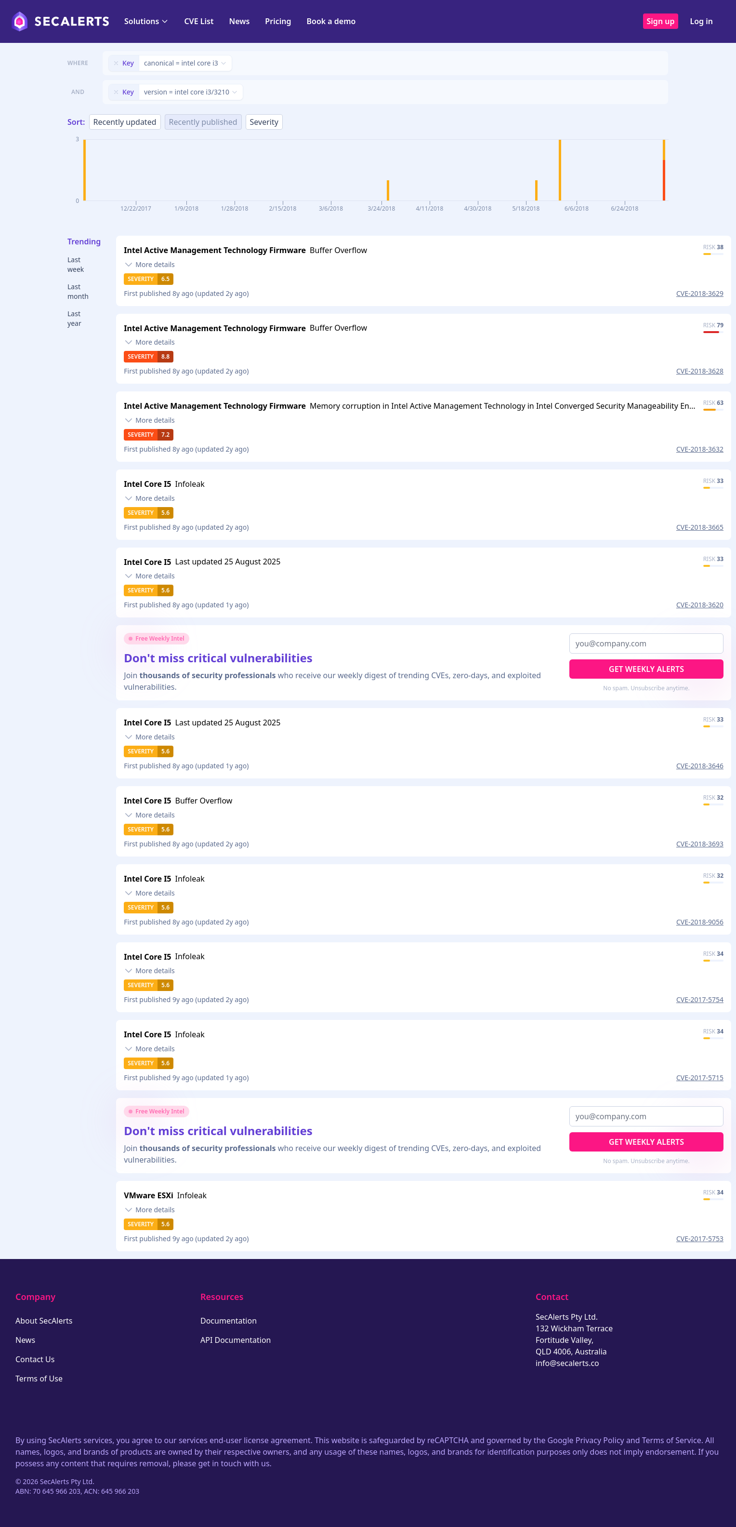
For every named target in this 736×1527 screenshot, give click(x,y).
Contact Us (34, 1359)
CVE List (198, 21)
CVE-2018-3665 (699, 527)
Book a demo (330, 21)
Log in (701, 21)
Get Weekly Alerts (646, 669)
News (239, 21)
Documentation (228, 1320)
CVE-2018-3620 (699, 604)
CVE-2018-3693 (699, 843)
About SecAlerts (43, 1320)
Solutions (146, 21)
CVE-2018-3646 (699, 765)
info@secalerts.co (567, 1363)
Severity (264, 122)
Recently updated (125, 122)
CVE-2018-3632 (699, 449)
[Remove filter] (116, 63)
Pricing (278, 21)
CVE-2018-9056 (699, 921)
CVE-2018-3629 (699, 293)
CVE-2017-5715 (699, 1077)
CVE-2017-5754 (699, 999)
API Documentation (235, 1340)
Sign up (661, 21)
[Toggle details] (149, 264)
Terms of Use (39, 1378)
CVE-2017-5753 (699, 1238)
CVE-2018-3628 (699, 370)
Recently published (203, 122)
